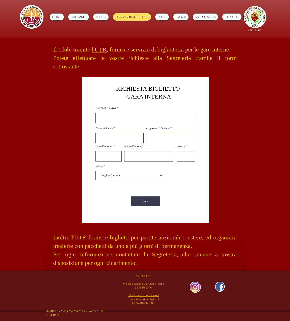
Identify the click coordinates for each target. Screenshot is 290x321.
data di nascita (104, 146)
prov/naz (181, 146)
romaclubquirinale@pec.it (143, 299)
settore (99, 166)
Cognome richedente (158, 128)
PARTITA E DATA (106, 108)
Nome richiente (104, 128)
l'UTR (99, 49)
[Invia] (145, 201)
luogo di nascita (133, 146)
